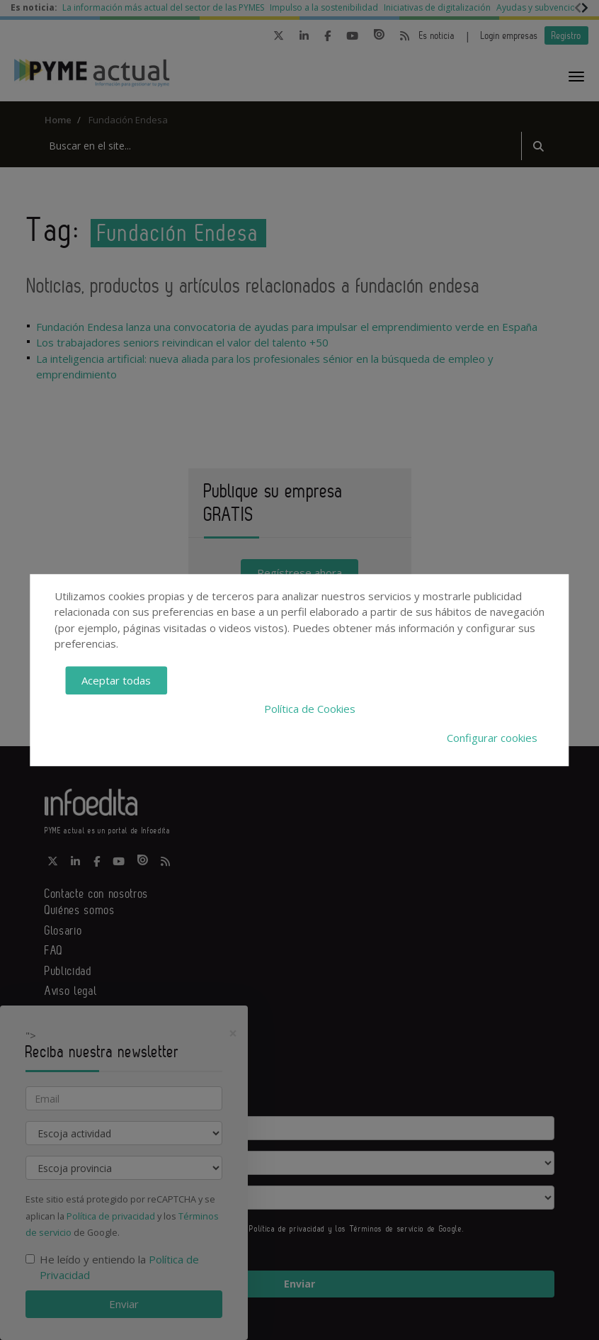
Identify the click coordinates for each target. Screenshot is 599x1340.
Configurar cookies (492, 738)
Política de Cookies (309, 709)
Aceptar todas (116, 680)
